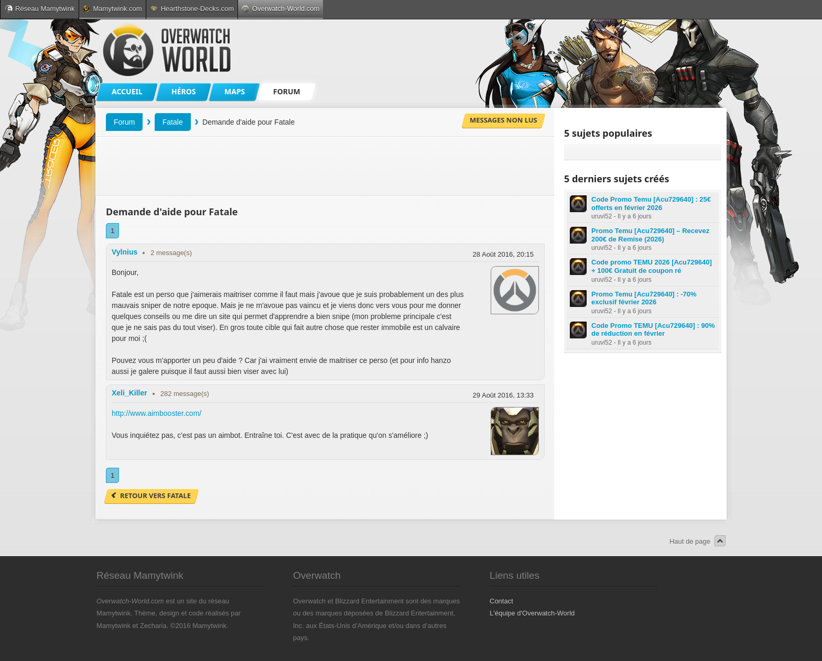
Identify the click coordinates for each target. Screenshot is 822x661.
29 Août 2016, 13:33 (503, 395)
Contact (501, 601)
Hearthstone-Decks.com (192, 9)
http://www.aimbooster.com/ (156, 413)
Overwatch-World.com (280, 9)
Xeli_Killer (129, 393)
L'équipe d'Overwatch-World (532, 613)
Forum (124, 122)
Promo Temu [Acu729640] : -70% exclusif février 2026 (644, 298)
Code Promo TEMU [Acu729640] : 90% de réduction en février (653, 330)
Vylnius (124, 252)
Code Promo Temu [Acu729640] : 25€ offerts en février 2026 (651, 203)
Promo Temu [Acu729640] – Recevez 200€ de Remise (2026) (650, 235)
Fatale (173, 122)
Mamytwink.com (112, 9)
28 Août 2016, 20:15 (503, 254)
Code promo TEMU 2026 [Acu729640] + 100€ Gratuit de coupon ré (651, 266)
